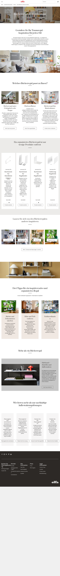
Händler (12, 465)
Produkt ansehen (8, 205)
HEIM (2, 4)
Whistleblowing (43, 473)
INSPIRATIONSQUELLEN (8, 4)
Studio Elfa (3, 470)
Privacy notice (42, 471)
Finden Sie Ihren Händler (52, 441)
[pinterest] (9, 454)
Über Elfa (22, 467)
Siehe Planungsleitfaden (30, 128)
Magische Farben (51, 240)
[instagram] (4, 454)
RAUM (15, 4)
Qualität (22, 473)
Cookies (41, 469)
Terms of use (42, 467)
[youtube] (11, 454)
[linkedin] (7, 454)
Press (31, 465)
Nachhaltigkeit (23, 469)
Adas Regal (37, 240)
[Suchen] (48, 1)
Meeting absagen (5, 468)
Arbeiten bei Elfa (24, 471)
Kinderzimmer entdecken (50, 128)
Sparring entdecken (47, 387)
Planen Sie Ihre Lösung (22, 441)
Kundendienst (14, 474)
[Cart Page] (58, 1)
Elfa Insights (32, 467)
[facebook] (2, 454)
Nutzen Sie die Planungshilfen (37, 441)
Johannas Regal (22, 240)
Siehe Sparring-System (10, 128)
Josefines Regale (8, 240)
